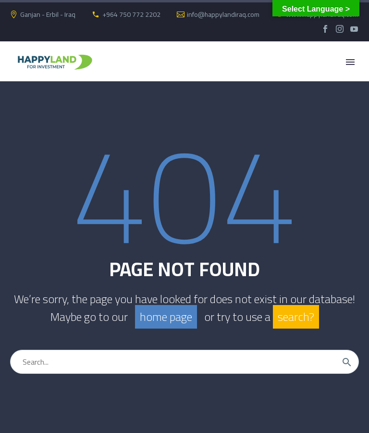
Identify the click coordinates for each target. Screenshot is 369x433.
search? (296, 317)
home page (166, 317)
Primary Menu (350, 62)
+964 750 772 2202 (131, 14)
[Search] (184, 362)
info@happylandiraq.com (223, 14)
